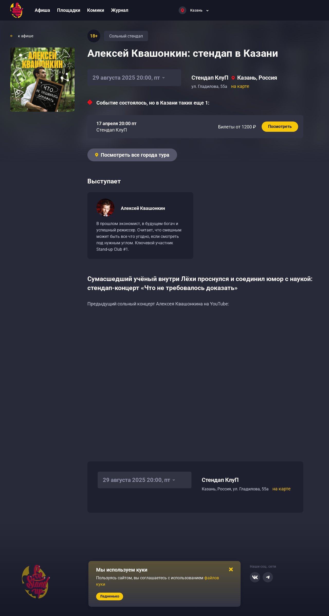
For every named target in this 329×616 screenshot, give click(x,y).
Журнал (119, 10)
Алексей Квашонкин (143, 208)
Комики (95, 10)
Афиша (42, 10)
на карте (240, 86)
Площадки (68, 10)
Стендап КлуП (210, 77)
